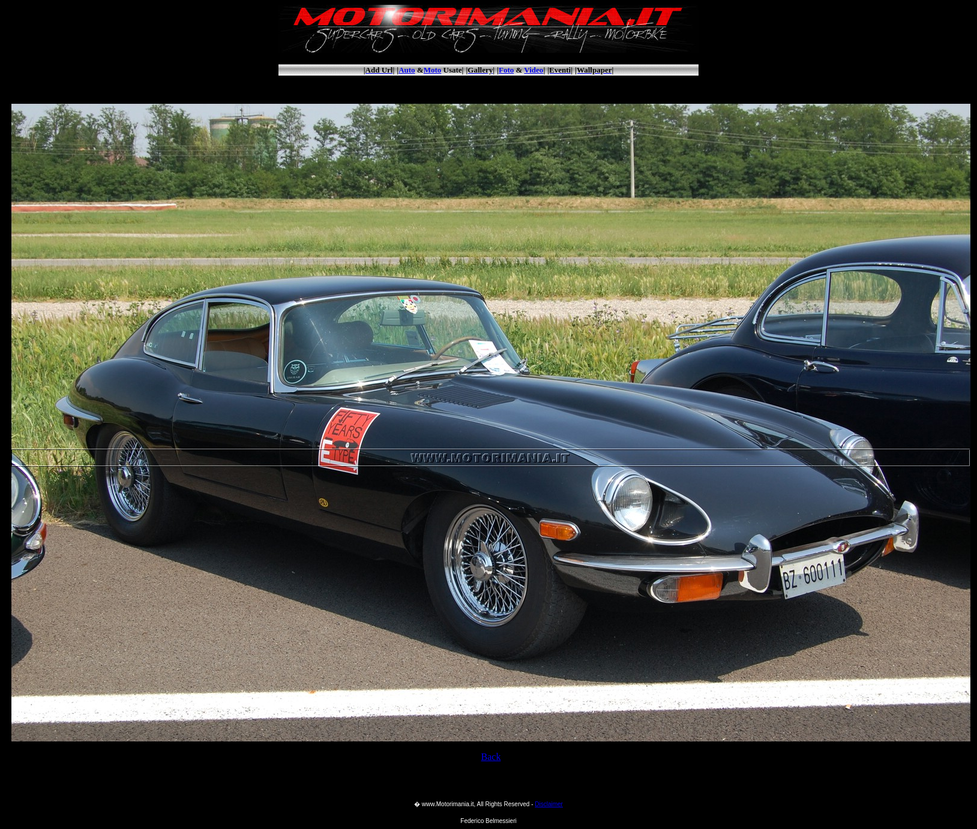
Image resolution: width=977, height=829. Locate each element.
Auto (406, 69)
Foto (506, 69)
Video (533, 69)
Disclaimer (549, 804)
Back (491, 757)
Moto (433, 69)
